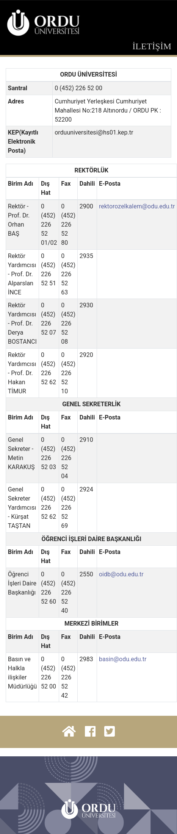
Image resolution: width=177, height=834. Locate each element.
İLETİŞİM (151, 46)
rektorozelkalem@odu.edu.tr (137, 206)
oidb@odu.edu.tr (121, 574)
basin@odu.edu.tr (122, 659)
